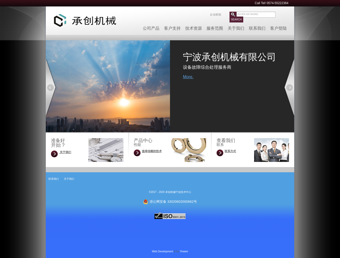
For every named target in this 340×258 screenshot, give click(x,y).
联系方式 (230, 151)
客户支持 (172, 26)
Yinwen (184, 251)
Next (289, 87)
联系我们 (257, 26)
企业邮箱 (215, 14)
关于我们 (236, 26)
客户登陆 (278, 26)
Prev (51, 87)
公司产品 (151, 26)
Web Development (162, 251)
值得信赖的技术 (152, 151)
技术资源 (193, 26)
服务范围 (214, 26)
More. (188, 77)
